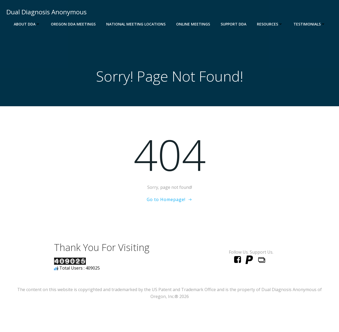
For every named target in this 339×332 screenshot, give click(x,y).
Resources (270, 24)
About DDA (27, 24)
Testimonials (309, 24)
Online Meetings (193, 24)
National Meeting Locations (136, 24)
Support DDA (233, 24)
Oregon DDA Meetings (73, 24)
